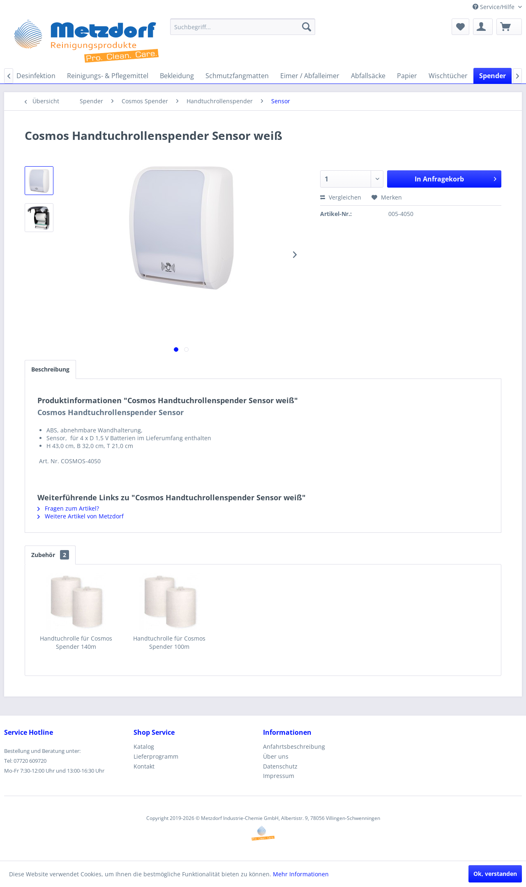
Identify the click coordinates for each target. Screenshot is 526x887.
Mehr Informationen (301, 874)
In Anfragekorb (455, 177)
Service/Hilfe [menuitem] (494, 7)
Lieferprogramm (156, 756)
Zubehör (50, 555)
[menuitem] (242, 27)
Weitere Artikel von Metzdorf (80, 516)
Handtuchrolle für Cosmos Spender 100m (169, 642)
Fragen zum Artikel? (68, 508)
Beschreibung (50, 369)
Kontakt (144, 766)
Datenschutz (280, 766)
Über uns (275, 756)
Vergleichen (340, 197)
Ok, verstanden (495, 874)
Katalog (144, 746)
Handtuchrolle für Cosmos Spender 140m (76, 642)
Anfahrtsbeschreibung (294, 746)
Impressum (278, 776)
